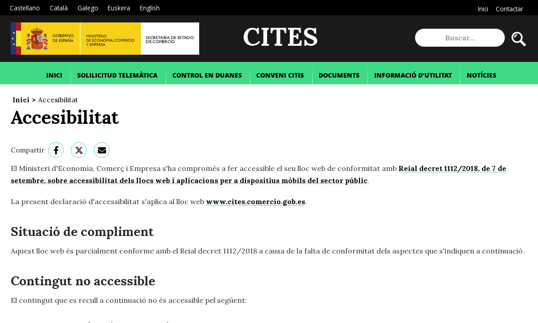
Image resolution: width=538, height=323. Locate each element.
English (150, 8)
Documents (339, 75)
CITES (280, 38)
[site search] (460, 38)
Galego (88, 8)
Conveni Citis (280, 75)
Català (59, 8)
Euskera (119, 8)
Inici (483, 8)
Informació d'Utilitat (413, 75)
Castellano (25, 8)
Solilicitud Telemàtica (117, 75)
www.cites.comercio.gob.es (255, 201)
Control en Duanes (207, 75)
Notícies (481, 75)
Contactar (509, 8)
